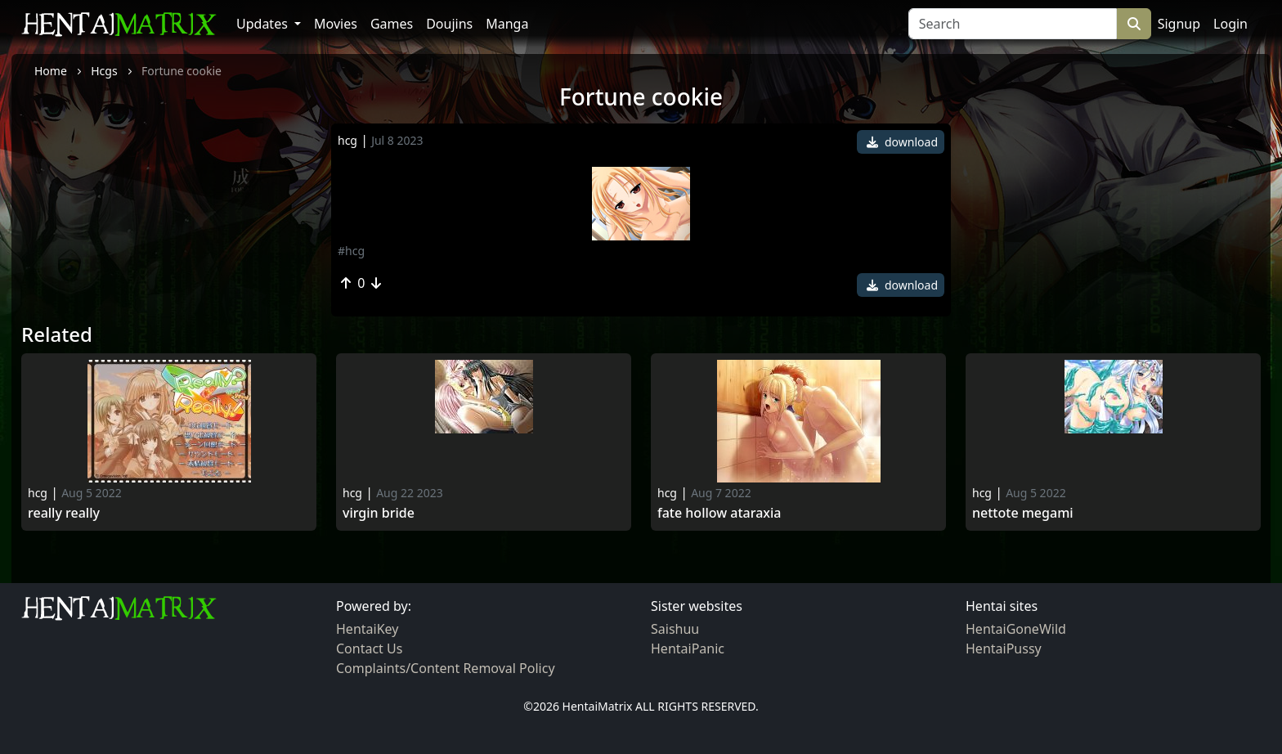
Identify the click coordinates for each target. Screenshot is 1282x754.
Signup (1179, 24)
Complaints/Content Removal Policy (445, 668)
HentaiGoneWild (1016, 629)
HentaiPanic (687, 649)
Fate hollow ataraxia (719, 513)
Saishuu (675, 629)
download (902, 142)
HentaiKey (367, 629)
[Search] (1012, 23)
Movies (335, 24)
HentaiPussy (1004, 649)
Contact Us (369, 649)
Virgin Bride (379, 513)
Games (391, 24)
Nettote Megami (1023, 513)
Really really (64, 513)
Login (1230, 24)
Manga (507, 24)
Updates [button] (263, 24)
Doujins (449, 24)
